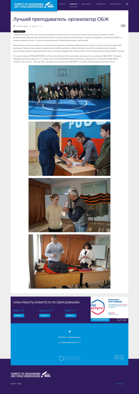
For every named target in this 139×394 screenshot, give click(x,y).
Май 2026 (70, 310)
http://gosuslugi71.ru (99, 320)
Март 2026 (18, 310)
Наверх (119, 384)
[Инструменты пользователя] (123, 25)
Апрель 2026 (46, 310)
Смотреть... (18, 315)
